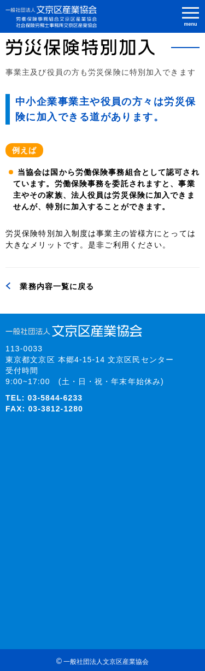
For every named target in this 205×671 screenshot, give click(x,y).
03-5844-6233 (55, 397)
